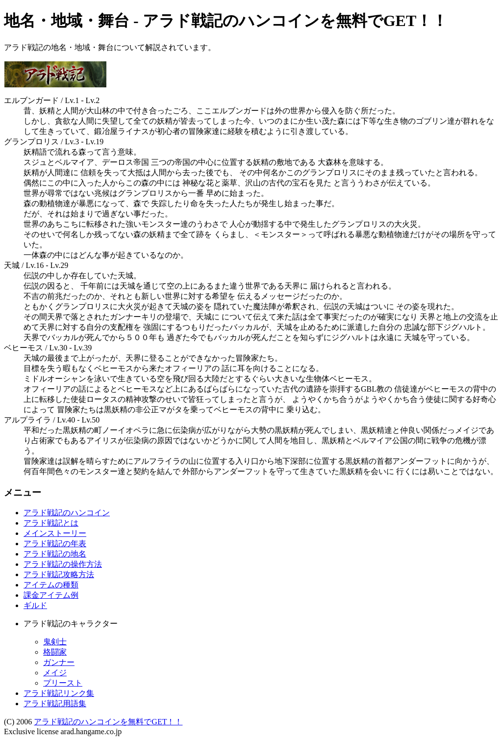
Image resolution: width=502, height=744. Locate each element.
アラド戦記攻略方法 (59, 574)
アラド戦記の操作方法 (63, 564)
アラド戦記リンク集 (59, 693)
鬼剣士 (55, 642)
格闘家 (55, 652)
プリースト (62, 683)
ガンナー (59, 662)
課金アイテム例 (51, 595)
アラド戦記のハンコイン (67, 512)
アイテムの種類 (51, 585)
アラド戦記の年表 (55, 543)
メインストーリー (55, 533)
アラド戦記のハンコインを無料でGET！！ (108, 721)
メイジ (55, 672)
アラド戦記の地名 (55, 554)
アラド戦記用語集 (55, 703)
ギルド (35, 605)
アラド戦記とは (51, 523)
